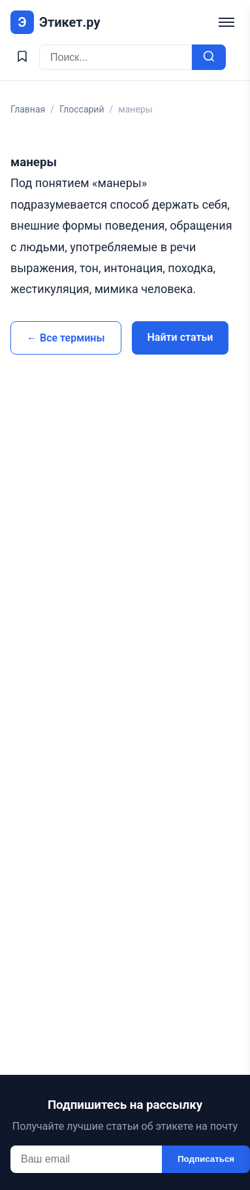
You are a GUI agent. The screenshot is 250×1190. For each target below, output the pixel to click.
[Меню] (226, 22)
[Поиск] (115, 57)
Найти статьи (180, 337)
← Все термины (66, 338)
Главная (27, 109)
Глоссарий (81, 109)
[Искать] (209, 57)
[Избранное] (22, 57)
